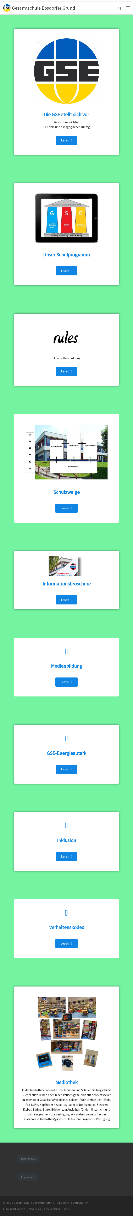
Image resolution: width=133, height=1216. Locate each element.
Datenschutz (28, 1158)
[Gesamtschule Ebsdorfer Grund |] (7, 7)
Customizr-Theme (60, 1208)
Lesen (66, 140)
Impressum (27, 1177)
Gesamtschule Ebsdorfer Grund (34, 1203)
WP (23, 1208)
